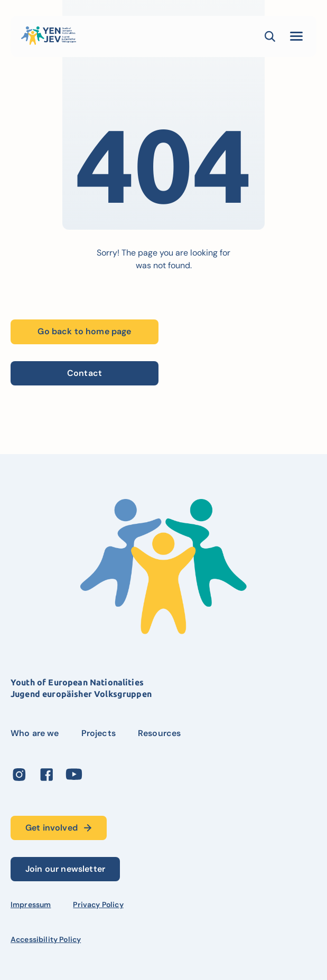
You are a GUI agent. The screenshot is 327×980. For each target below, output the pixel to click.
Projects (98, 733)
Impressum (31, 904)
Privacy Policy (98, 904)
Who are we (35, 733)
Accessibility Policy (46, 939)
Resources (159, 733)
